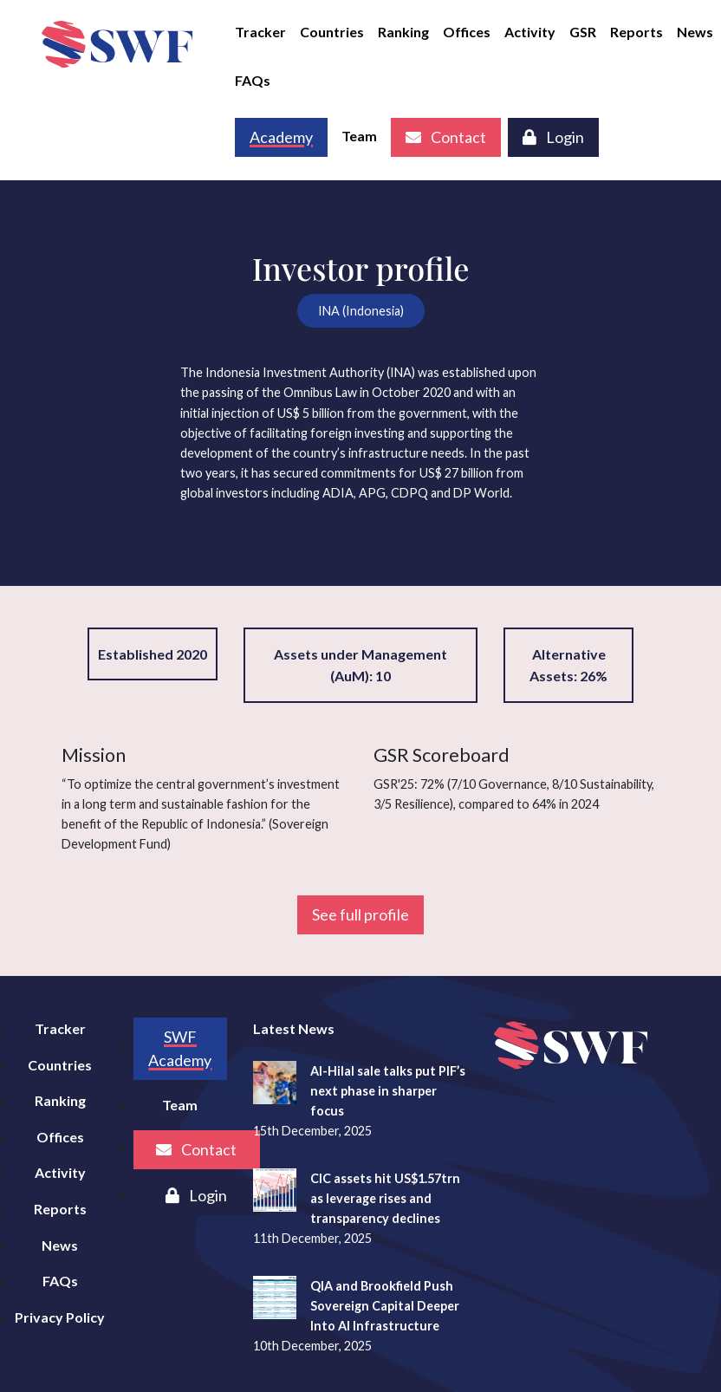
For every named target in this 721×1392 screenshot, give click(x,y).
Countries (332, 31)
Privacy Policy (60, 1317)
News (695, 31)
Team (359, 135)
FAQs (252, 80)
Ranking (403, 31)
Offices (466, 31)
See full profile (360, 914)
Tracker (260, 31)
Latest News (294, 1028)
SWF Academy (179, 1048)
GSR (582, 31)
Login (553, 136)
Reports (636, 31)
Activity (529, 31)
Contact (446, 136)
